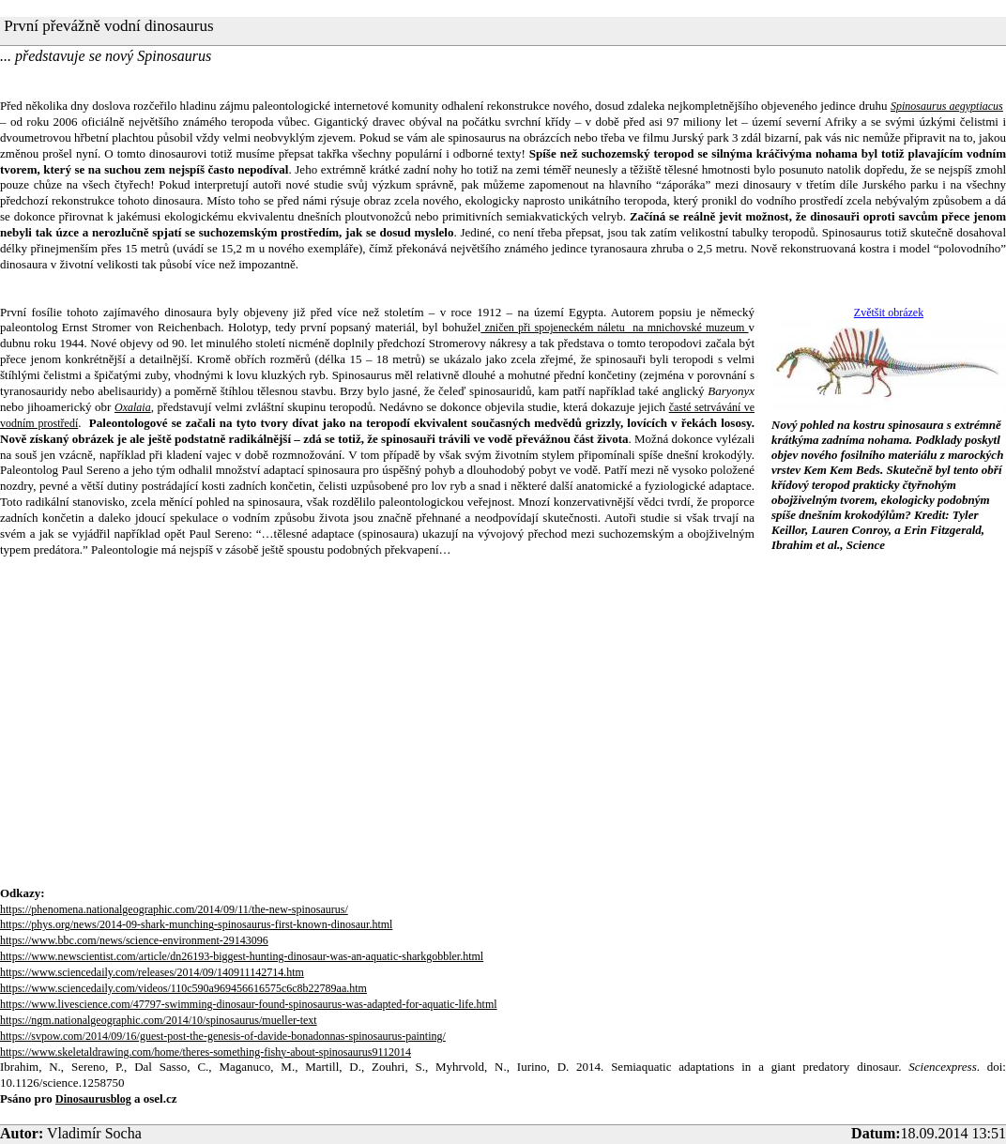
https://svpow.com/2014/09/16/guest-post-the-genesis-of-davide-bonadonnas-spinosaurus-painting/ (223, 1036)
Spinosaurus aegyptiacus (947, 106)
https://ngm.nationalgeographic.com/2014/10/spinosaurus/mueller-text (158, 1020)
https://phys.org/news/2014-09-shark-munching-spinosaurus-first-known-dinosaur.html (196, 924)
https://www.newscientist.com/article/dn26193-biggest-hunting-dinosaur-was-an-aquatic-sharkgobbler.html (241, 956)
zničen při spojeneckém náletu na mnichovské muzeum (614, 327)
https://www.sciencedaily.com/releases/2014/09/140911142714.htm (152, 972)
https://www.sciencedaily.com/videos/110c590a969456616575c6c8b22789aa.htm (183, 988)
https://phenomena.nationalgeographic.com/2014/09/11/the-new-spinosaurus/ (174, 909)
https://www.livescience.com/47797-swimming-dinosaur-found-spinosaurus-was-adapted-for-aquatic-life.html (248, 1004)
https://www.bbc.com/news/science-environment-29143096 (134, 940)
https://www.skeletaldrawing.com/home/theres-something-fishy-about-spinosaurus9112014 (205, 1052)
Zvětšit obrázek (888, 312)
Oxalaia (132, 407)
